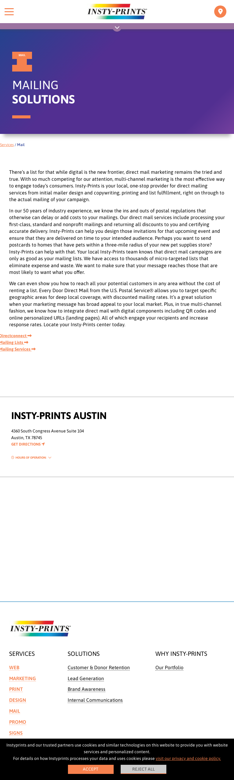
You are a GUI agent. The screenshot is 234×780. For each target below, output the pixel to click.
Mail (14, 711)
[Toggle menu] (9, 11)
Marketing (22, 678)
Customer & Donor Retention (99, 667)
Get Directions (28, 444)
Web (14, 667)
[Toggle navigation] (220, 11)
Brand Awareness (86, 689)
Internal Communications (95, 700)
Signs (16, 733)
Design (17, 700)
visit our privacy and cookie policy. (188, 758)
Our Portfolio (169, 667)
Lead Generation (86, 678)
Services (7, 144)
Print (16, 689)
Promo (17, 722)
